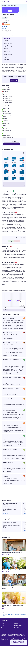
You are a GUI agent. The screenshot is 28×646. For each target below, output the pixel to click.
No (17, 241)
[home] (5, 1)
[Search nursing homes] (24, 1)
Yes (11, 241)
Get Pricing (14, 80)
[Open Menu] (26, 1)
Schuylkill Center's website (7, 28)
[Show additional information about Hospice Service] (9, 98)
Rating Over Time (7, 51)
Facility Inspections (7, 45)
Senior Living (6, 5)
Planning (16, 623)
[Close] (25, 642)
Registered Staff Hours (8, 43)
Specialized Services (7, 41)
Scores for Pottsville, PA (8, 54)
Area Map (5, 56)
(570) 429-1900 (5, 530)
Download (11, 143)
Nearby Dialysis (6, 59)
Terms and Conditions (18, 625)
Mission (2, 625)
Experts (2, 629)
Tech (2, 627)
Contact (2, 623)
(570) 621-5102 (5, 513)
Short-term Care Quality (8, 46)
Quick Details (6, 40)
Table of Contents (13, 39)
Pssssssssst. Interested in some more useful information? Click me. (18, 642)
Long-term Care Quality (8, 49)
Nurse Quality (6, 48)
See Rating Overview (5, 26)
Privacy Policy (17, 627)
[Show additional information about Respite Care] (11, 100)
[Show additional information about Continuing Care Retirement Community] (7, 91)
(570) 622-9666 (4, 33)
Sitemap (15, 629)
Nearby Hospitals (7, 57)
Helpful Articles (6, 60)
